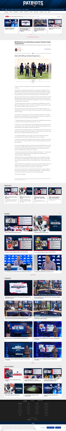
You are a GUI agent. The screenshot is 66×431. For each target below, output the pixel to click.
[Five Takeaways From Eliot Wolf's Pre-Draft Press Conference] (18, 264)
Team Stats (28, 409)
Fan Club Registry (46, 406)
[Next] (39, 80)
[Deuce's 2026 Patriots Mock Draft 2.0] (55, 25)
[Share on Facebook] (44, 49)
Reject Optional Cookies (50, 427)
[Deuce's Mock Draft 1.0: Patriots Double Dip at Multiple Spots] (52, 375)
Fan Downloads (46, 409)
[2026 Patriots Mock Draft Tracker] (25, 195)
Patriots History (20, 412)
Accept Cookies (58, 427)
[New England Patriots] (33, 423)
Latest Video (19, 406)
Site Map (20, 415)
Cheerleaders (20, 413)
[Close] (65, 428)
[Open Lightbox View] (33, 71)
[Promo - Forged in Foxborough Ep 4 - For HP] (11, 25)
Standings (28, 413)
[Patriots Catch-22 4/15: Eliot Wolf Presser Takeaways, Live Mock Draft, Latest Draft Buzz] (48, 310)
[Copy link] (50, 49)
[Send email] (48, 49)
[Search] (49, 9)
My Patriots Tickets (37, 406)
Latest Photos (20, 409)
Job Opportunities (46, 413)
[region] (33, 427)
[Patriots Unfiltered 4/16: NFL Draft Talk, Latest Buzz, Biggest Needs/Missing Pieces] (40, 26)
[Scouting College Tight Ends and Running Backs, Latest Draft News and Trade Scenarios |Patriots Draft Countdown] (18, 310)
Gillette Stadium (37, 412)
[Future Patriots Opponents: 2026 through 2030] (33, 390)
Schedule (28, 412)
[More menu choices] (29, 9)
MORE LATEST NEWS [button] (33, 274)
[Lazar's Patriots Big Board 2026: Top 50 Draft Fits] (55, 194)
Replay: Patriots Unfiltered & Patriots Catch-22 (16, 16)
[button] (30, 34)
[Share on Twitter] (46, 49)
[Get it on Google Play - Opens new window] (36, 420)
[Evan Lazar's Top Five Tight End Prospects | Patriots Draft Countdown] (18, 351)
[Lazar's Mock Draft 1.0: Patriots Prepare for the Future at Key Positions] (33, 375)
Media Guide (46, 412)
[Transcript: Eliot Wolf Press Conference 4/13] (48, 264)
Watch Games (37, 413)
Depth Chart (28, 406)
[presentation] (61, 34)
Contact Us (46, 415)
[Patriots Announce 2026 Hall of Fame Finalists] (13, 375)
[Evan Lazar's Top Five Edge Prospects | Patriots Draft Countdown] (48, 351)
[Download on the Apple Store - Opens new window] (30, 419)
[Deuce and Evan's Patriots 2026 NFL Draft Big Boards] (18, 330)
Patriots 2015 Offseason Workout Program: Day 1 (27, 55)
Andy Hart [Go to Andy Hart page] (19, 48)
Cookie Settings (43, 427)
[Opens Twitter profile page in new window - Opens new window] (18, 50)
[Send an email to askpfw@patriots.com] (20, 50)
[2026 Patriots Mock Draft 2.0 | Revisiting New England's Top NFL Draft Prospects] (25, 26)
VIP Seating (37, 409)
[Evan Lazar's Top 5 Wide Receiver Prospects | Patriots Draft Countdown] (48, 331)
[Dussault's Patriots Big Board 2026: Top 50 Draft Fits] (40, 195)
